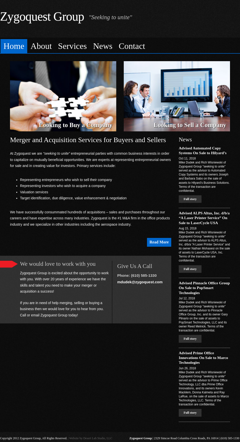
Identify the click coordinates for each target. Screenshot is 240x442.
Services (72, 46)
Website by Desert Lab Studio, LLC (90, 438)
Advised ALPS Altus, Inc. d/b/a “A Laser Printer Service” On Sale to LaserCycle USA (204, 218)
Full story (190, 199)
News (102, 46)
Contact (132, 46)
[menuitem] (14, 46)
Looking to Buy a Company (75, 125)
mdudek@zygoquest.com (139, 282)
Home (14, 46)
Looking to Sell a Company (190, 125)
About (41, 46)
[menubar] (120, 45)
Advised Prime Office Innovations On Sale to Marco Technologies (203, 358)
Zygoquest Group (42, 16)
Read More (159, 242)
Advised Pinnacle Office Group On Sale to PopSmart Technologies (204, 288)
